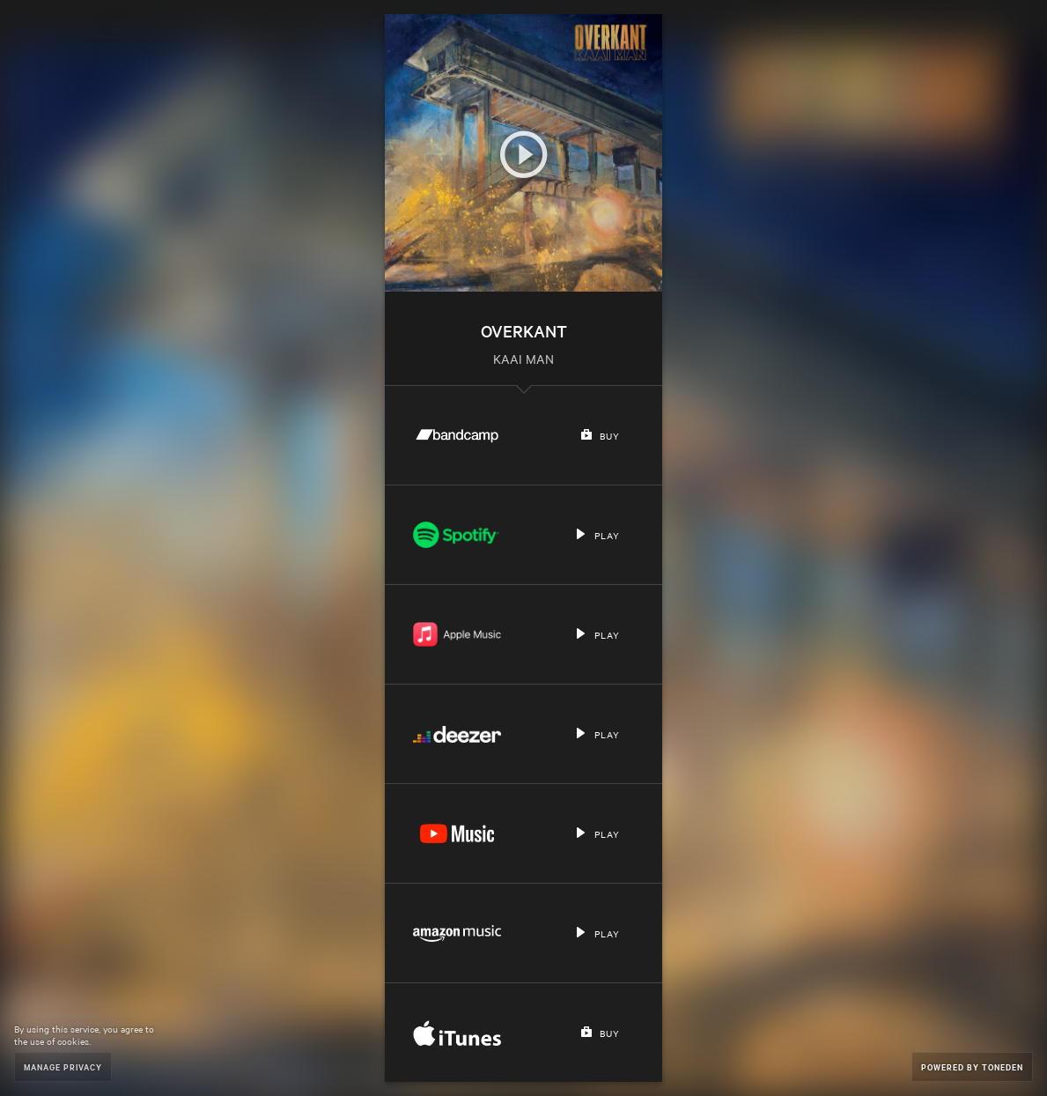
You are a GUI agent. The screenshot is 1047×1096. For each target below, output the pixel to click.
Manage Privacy (63, 1066)
